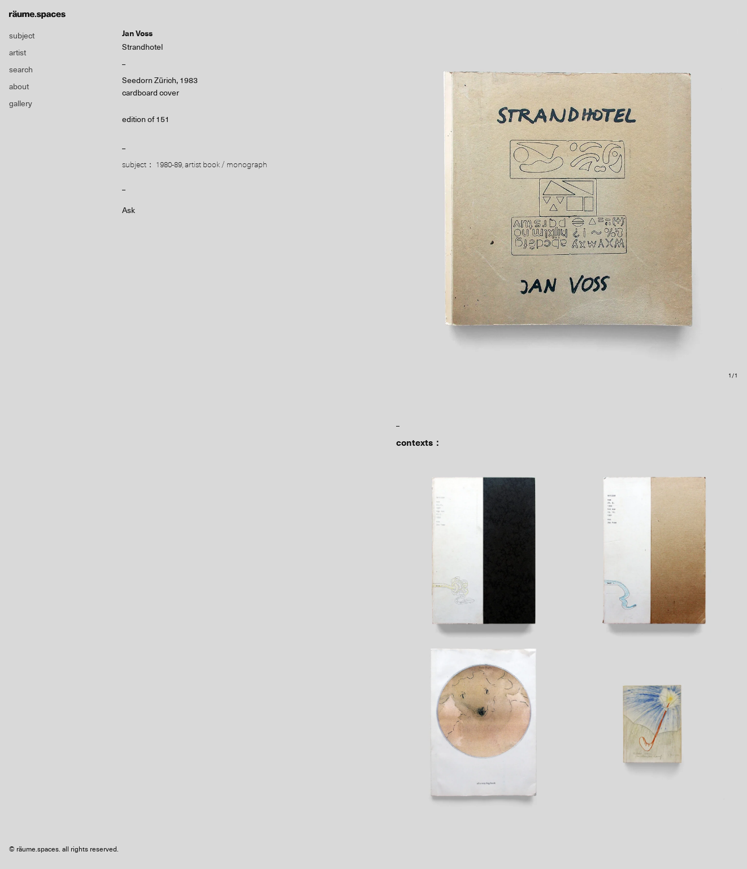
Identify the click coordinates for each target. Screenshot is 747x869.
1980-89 (169, 164)
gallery (20, 103)
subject (21, 36)
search (21, 69)
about (19, 86)
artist (17, 52)
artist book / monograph (226, 164)
